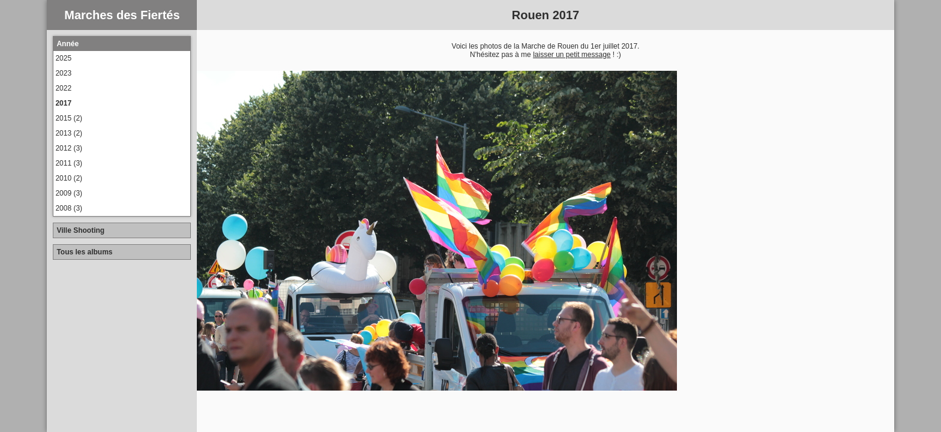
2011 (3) (68, 163)
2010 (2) (68, 178)
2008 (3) (68, 208)
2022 (63, 88)
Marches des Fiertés (121, 15)
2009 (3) (68, 193)
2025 (63, 58)
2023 (63, 73)
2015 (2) (68, 118)
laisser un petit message (571, 54)
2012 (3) (68, 148)
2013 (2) (68, 133)
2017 (63, 103)
